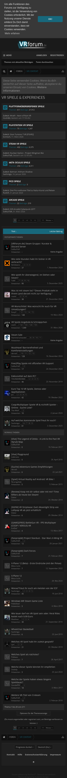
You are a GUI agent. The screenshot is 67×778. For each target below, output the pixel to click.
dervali (14, 353)
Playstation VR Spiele (21, 125)
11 (43, 220)
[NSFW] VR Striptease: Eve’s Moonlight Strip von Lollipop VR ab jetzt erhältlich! (35, 509)
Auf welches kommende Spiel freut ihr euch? (33, 420)
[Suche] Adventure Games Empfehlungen (32, 466)
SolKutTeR (7, 155)
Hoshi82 (6, 118)
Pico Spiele (15, 181)
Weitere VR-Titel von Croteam (25, 695)
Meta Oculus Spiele (19, 162)
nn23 (13, 325)
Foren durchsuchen (44, 62)
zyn (12, 644)
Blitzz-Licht (15, 566)
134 (30, 325)
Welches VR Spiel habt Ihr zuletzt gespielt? (32, 641)
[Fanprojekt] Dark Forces (23, 550)
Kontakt (11, 760)
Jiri (12, 394)
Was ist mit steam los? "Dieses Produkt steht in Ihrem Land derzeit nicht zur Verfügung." (34, 292)
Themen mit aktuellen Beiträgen (18, 62)
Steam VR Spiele (17, 143)
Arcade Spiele (16, 200)
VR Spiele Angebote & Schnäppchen (29, 322)
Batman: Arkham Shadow (21, 171)
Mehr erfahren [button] (12, 33)
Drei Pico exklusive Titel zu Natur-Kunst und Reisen (32, 190)
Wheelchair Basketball (22, 629)
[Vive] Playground (20, 454)
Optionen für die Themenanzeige (33, 713)
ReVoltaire (15, 265)
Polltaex (14, 657)
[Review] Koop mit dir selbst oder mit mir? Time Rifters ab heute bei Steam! (35, 493)
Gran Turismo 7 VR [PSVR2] (22, 134)
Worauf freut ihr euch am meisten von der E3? (34, 588)
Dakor (13, 497)
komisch (6, 136)
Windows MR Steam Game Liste (27, 601)
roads (13, 296)
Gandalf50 (15, 685)
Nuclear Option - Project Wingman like (27, 153)
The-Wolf (15, 410)
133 (25, 325)
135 (35, 325)
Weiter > (49, 220)
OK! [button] (50, 19)
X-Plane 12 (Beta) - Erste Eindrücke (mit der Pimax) (36, 563)
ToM (13, 280)
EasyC (13, 312)
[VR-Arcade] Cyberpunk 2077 (22, 209)
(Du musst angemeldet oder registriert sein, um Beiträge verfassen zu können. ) (33, 721)
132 (21, 325)
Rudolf (6, 192)
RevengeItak (16, 482)
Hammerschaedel (18, 337)
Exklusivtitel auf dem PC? (23, 376)
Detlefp (14, 669)
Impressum (55, 760)
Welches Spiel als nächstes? (25, 654)
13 (25, 312)
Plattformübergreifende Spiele (26, 106)
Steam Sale (16, 334)
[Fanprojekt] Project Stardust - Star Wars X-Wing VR (36, 538)
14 (29, 312)
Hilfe (20, 760)
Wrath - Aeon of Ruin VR (20, 115)
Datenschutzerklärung (36, 760)
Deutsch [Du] (43, 752)
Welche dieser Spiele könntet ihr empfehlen (33, 666)
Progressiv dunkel (24, 752)
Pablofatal (15, 603)
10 (28, 280)
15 (33, 312)
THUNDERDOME (18, 379)
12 (21, 312)
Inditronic (15, 457)
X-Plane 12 (16, 575)
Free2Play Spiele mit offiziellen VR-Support (32, 363)
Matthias (15, 619)
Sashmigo (7, 174)
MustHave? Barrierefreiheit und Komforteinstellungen (27, 349)
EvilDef (14, 528)
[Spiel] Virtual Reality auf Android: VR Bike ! (32, 479)
